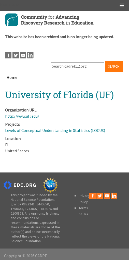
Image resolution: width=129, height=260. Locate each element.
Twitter (15, 55)
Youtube (23, 55)
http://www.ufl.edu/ (22, 116)
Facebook (8, 55)
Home (12, 77)
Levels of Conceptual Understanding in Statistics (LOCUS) (55, 130)
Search (113, 66)
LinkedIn (30, 55)
